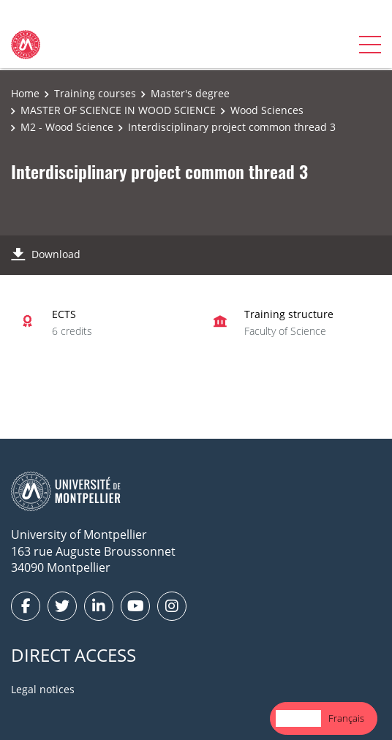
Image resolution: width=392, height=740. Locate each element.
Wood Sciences (267, 110)
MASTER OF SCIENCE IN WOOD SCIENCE (118, 110)
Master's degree (190, 93)
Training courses (95, 93)
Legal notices (43, 689)
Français (346, 718)
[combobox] (298, 718)
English (298, 718)
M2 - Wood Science (66, 127)
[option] (346, 718)
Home (25, 93)
